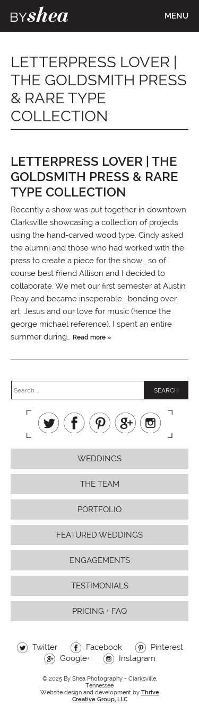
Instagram (150, 423)
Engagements (100, 560)
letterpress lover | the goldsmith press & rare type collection (94, 177)
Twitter (48, 423)
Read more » (92, 337)
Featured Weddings (99, 535)
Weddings (99, 458)
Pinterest (99, 423)
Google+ (125, 423)
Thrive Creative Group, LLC (115, 696)
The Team (99, 484)
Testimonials (99, 586)
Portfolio (99, 509)
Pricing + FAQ (99, 611)
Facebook (74, 423)
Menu (176, 16)
